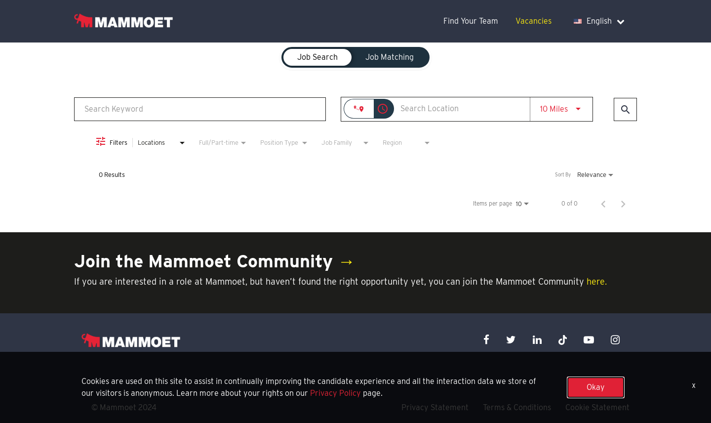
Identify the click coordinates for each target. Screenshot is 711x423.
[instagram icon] (615, 339)
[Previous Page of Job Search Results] (603, 203)
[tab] (317, 57)
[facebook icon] (486, 339)
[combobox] (200, 109)
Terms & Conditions (517, 407)
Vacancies (533, 21)
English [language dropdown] (599, 21)
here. (597, 281)
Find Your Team (470, 21)
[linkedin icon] (537, 339)
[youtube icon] (589, 339)
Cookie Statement (597, 407)
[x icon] (562, 339)
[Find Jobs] (625, 109)
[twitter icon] (511, 339)
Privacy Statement (435, 407)
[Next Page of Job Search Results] (623, 203)
